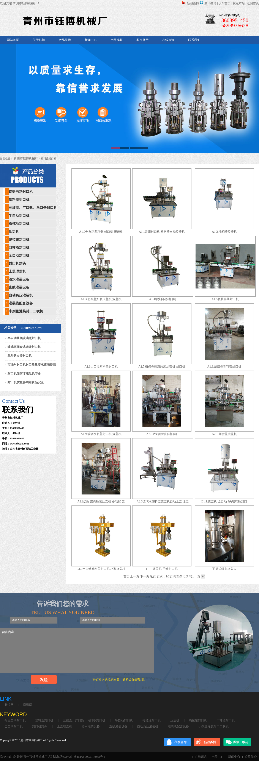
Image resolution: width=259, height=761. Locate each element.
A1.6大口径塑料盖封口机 (101, 366)
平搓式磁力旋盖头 (224, 569)
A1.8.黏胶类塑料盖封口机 (224, 366)
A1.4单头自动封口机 (162, 299)
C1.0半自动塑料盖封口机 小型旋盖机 (101, 569)
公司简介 (251, 757)
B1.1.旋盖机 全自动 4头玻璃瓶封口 (224, 501)
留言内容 (77, 650)
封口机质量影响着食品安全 (26, 382)
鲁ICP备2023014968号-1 (89, 757)
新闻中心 (91, 40)
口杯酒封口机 (19, 247)
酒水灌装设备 (19, 279)
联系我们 (194, 40)
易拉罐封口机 (19, 239)
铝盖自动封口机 (21, 191)
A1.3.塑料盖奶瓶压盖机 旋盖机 (101, 299)
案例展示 (142, 40)
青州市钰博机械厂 (25, 158)
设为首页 (224, 3)
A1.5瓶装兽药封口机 (225, 299)
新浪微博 (190, 3)
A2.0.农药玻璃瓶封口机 (161, 434)
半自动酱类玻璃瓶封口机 (24, 338)
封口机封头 (17, 263)
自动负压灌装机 (21, 295)
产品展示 (65, 40)
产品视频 (117, 40)
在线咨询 (168, 40)
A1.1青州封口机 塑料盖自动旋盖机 (162, 231)
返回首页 (253, 3)
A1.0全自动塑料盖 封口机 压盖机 (101, 231)
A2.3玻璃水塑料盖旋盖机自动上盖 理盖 (163, 501)
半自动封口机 (19, 215)
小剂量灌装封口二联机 (26, 311)
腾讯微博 (208, 3)
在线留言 (201, 757)
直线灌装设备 (19, 287)
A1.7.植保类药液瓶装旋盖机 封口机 (161, 366)
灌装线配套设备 (21, 303)
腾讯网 (27, 705)
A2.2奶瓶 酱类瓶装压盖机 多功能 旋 (101, 501)
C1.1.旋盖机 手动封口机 (162, 569)
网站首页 (13, 40)
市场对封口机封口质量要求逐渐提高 (32, 364)
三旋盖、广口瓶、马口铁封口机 (33, 207)
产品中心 (218, 757)
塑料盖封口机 (19, 199)
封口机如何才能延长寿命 (24, 373)
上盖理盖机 (17, 271)
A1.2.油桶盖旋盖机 (224, 231)
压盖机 (14, 231)
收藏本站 (239, 3)
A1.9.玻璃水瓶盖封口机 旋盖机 (101, 434)
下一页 (144, 576)
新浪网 (9, 705)
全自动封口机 (19, 255)
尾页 (153, 576)
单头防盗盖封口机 (20, 355)
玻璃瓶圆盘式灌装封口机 (24, 347)
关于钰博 (39, 40)
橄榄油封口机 (19, 223)
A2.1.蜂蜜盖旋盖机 (224, 434)
